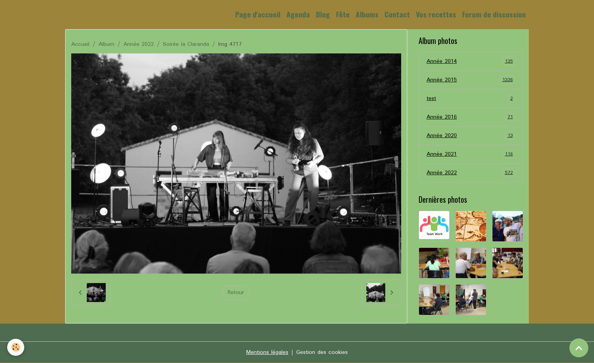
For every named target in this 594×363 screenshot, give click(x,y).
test (471, 98)
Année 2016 (471, 117)
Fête (343, 14)
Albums (367, 14)
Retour (236, 292)
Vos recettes (436, 14)
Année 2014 (471, 61)
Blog (323, 14)
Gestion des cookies (322, 352)
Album (106, 44)
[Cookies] (16, 347)
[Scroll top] (578, 347)
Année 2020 (471, 135)
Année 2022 (138, 44)
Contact (397, 14)
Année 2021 (471, 154)
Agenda (298, 14)
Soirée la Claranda (186, 44)
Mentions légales (267, 352)
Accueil (80, 44)
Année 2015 (471, 79)
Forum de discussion (494, 14)
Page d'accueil (257, 14)
